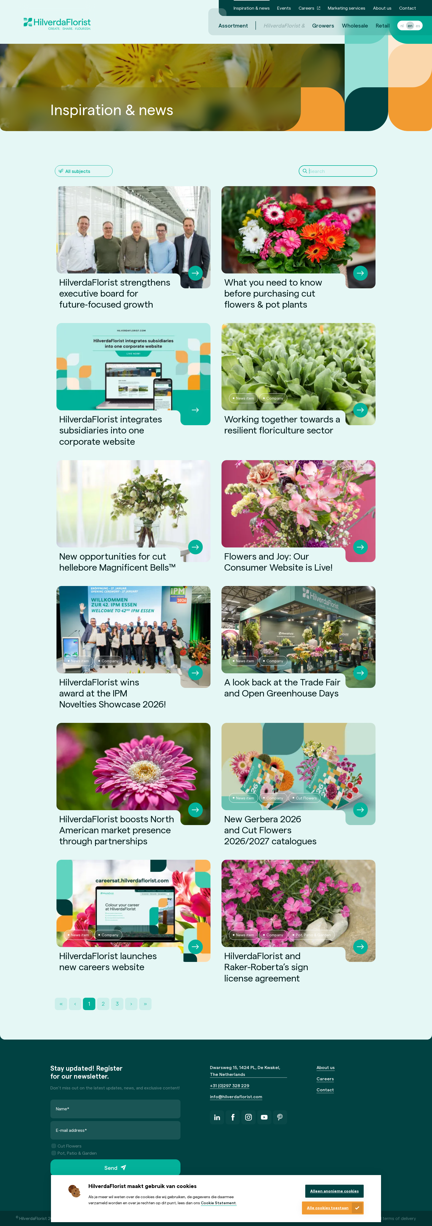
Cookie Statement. (219, 1202)
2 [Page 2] (103, 1003)
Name (62, 1108)
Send (110, 1167)
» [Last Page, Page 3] (145, 1003)
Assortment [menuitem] (226, 25)
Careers (306, 7)
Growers (317, 25)
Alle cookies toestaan (328, 1207)
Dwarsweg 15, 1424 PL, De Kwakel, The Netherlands (245, 1071)
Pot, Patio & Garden (74, 1153)
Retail (376, 25)
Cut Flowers (67, 1146)
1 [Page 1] (89, 1003)
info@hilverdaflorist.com (236, 1096)
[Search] (338, 171)
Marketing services (346, 7)
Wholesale (348, 25)
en (403, 25)
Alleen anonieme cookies (334, 1191)
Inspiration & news (252, 7)
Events (284, 7)
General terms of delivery (391, 1218)
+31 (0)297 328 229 (229, 1085)
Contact (407, 7)
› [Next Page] (131, 1003)
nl (395, 25)
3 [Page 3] (117, 1003)
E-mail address (71, 1130)
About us (382, 7)
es (411, 25)
